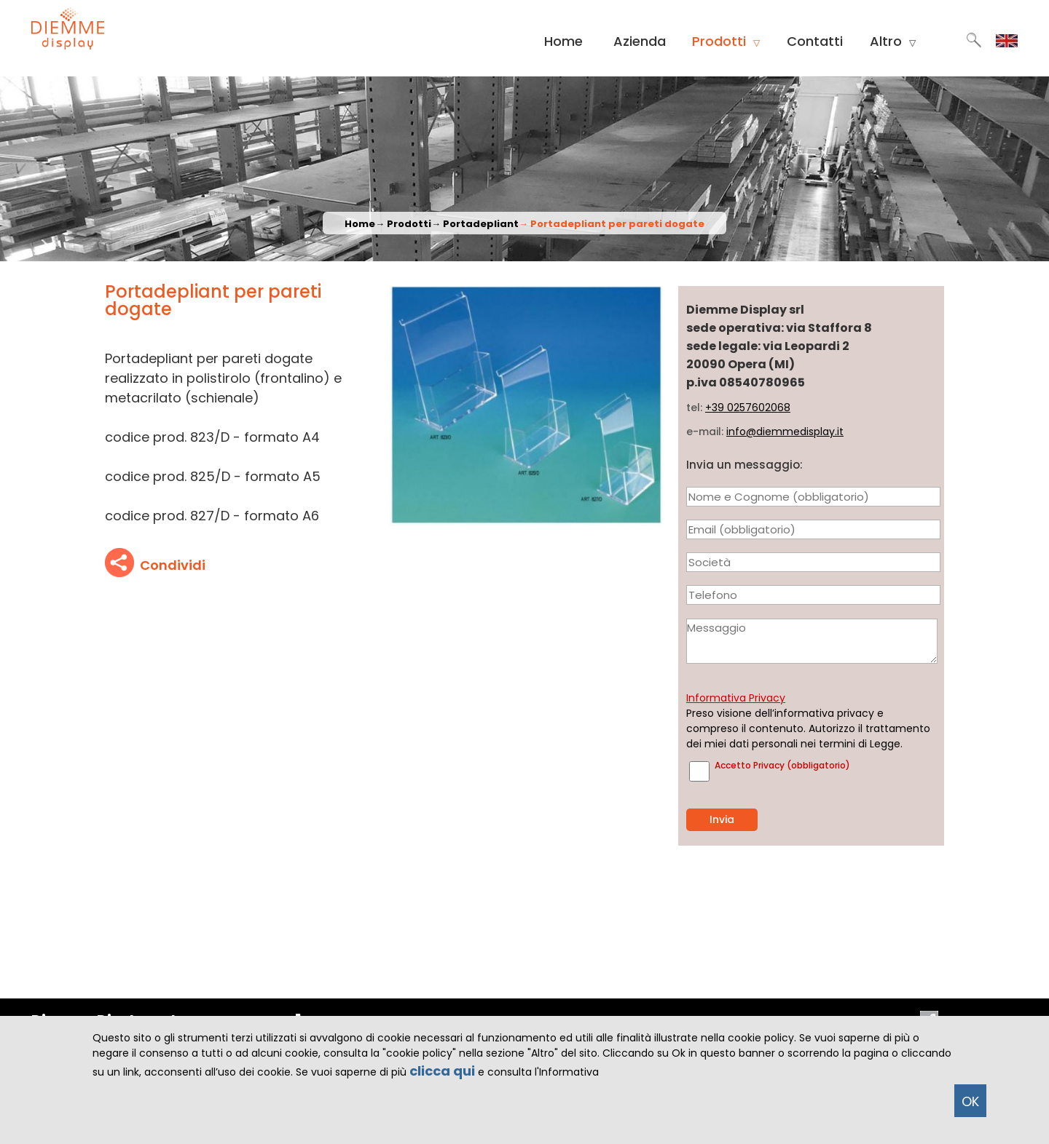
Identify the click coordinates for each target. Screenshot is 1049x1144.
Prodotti (726, 41)
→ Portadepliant (475, 224)
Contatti (815, 41)
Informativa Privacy (735, 698)
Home (563, 41)
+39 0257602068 (747, 407)
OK (970, 1101)
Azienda (639, 41)
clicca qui (442, 1071)
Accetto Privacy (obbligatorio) (782, 765)
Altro (893, 41)
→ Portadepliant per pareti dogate (611, 224)
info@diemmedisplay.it (785, 431)
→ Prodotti (403, 224)
